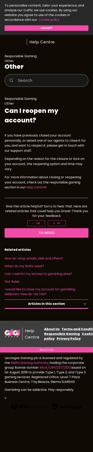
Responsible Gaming (62, 334)
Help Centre (42, 42)
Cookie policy (49, 19)
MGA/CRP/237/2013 (55, 367)
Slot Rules (12, 281)
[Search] (46, 80)
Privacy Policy (69, 338)
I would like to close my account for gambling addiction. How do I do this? (40, 291)
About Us (52, 329)
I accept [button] (46, 28)
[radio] (36, 223)
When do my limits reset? (24, 266)
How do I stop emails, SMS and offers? (34, 258)
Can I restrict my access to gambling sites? (38, 274)
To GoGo (46, 233)
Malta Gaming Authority (29, 362)
